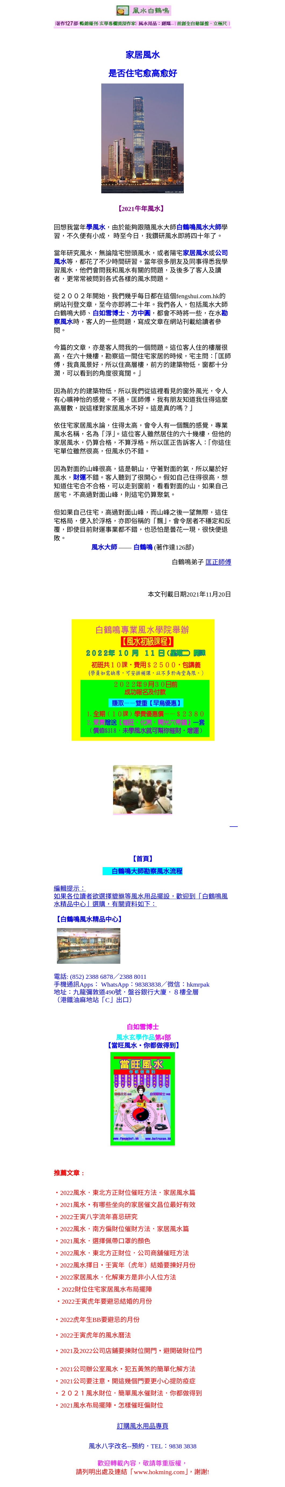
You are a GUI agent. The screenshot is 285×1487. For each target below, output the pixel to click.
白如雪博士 (108, 313)
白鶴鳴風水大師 (198, 227)
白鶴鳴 (143, 547)
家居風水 (195, 253)
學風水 (95, 227)
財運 (79, 477)
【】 (89, 919)
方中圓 (140, 313)
